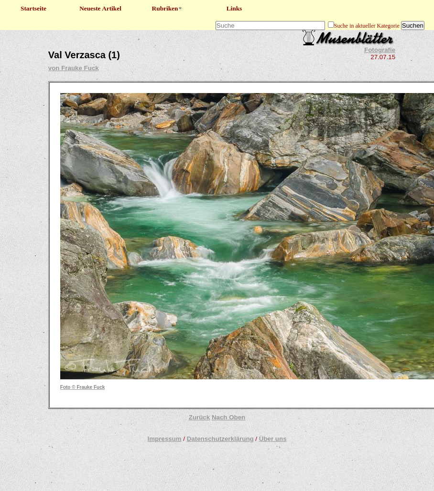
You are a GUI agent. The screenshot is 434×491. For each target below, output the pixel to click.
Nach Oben (228, 417)
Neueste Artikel (100, 8)
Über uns (273, 438)
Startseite (33, 8)
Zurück (199, 417)
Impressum (164, 438)
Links (234, 8)
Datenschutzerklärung (220, 438)
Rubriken (167, 8)
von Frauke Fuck (73, 68)
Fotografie (379, 49)
